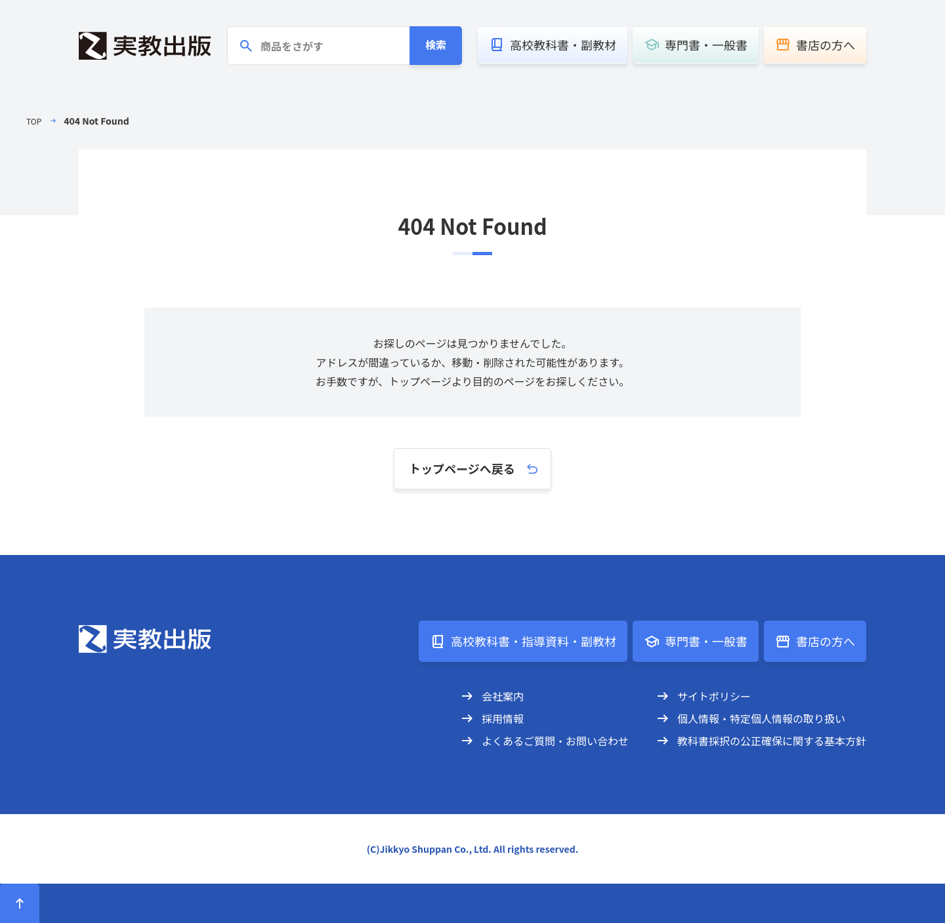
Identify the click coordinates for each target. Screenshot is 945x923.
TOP (35, 120)
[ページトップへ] (19, 903)
